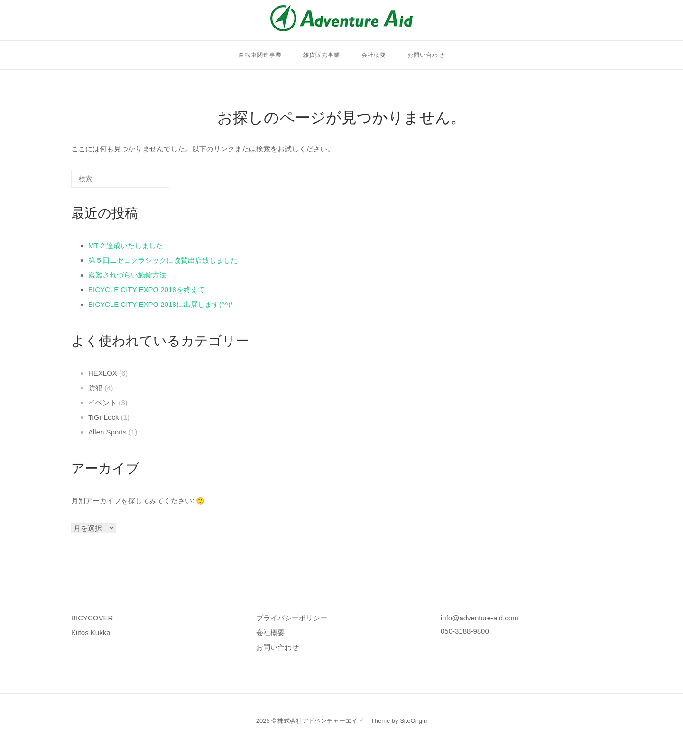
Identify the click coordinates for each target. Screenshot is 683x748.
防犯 (95, 388)
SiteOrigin (413, 720)
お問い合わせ (425, 55)
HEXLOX (102, 373)
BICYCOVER (92, 618)
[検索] (148, 182)
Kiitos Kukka (91, 632)
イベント (102, 402)
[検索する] (120, 179)
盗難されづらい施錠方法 (127, 275)
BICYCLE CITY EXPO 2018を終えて (146, 290)
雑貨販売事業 (321, 55)
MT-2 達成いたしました (125, 245)
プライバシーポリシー (291, 618)
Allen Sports (107, 432)
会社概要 (373, 55)
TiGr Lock (103, 417)
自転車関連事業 (260, 55)
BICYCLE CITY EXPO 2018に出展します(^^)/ (160, 304)
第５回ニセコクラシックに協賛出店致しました (163, 260)
